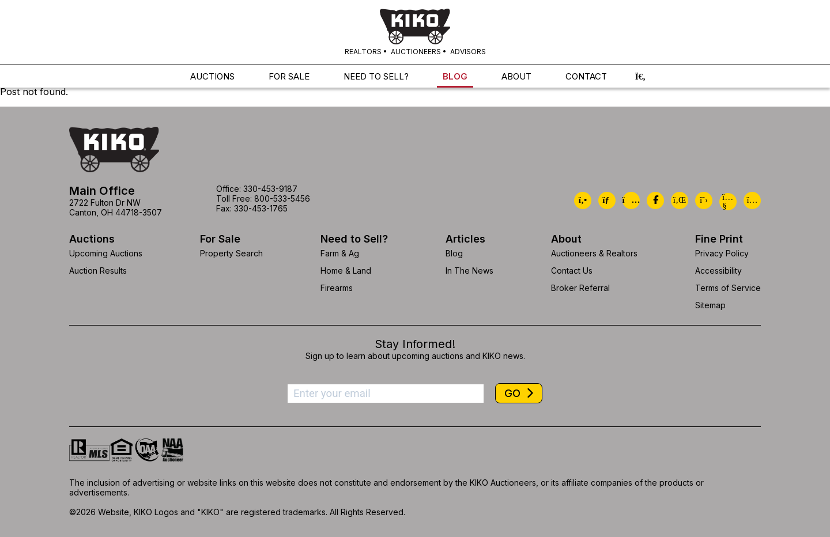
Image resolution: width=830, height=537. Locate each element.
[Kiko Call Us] (582, 200)
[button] (640, 76)
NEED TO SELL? (376, 76)
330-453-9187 (270, 189)
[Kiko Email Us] (607, 200)
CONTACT (586, 76)
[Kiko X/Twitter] (703, 200)
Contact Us (572, 270)
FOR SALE (289, 76)
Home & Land (345, 270)
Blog (454, 253)
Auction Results (98, 270)
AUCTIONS (212, 76)
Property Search (231, 253)
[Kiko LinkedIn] (679, 200)
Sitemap (710, 305)
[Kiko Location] (631, 200)
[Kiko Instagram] (752, 200)
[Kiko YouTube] (728, 201)
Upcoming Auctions (105, 253)
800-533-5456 (282, 198)
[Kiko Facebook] (655, 200)
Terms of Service (728, 288)
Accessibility (718, 270)
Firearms (336, 288)
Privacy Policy (722, 253)
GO (513, 393)
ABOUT (516, 76)
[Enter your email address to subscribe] (386, 393)
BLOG (455, 76)
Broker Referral (580, 288)
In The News (469, 270)
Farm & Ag (339, 253)
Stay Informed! (415, 344)
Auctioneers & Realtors (594, 253)
